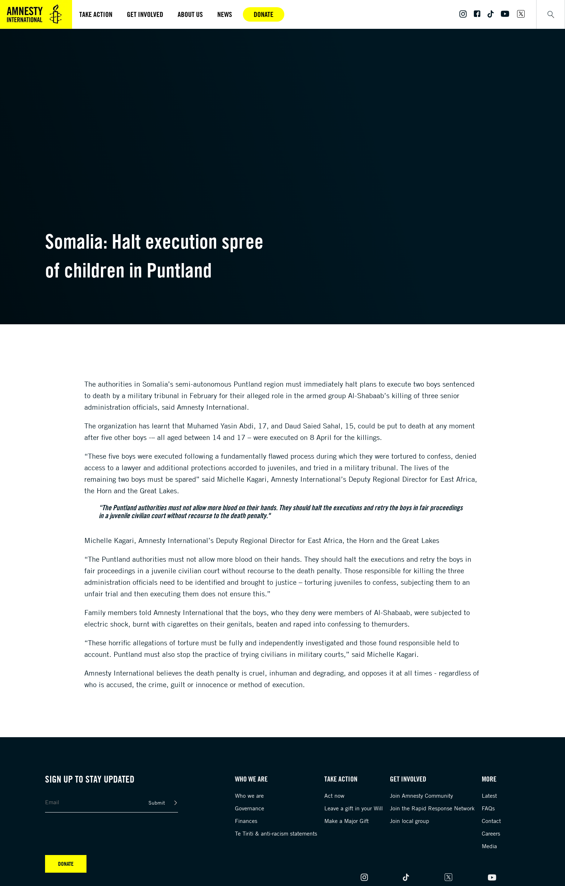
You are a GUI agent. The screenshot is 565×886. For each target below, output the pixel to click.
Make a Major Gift (346, 820)
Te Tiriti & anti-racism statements (276, 833)
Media (489, 846)
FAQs (488, 808)
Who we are (249, 795)
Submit (156, 803)
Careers (491, 833)
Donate (263, 14)
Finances (246, 820)
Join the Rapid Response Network (432, 808)
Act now (334, 795)
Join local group (409, 820)
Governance (249, 808)
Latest (489, 795)
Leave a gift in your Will (353, 808)
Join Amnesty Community (421, 795)
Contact (491, 820)
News (224, 14)
